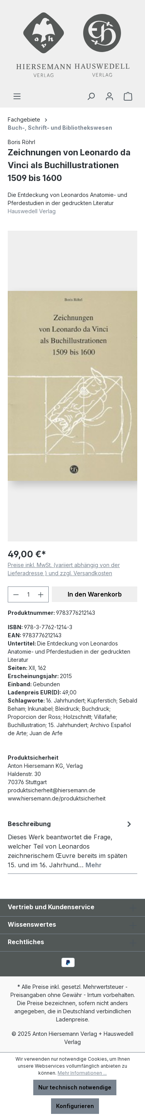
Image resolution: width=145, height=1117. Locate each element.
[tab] (70, 844)
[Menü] (17, 96)
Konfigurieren (75, 1106)
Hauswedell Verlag (32, 211)
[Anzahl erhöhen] (41, 594)
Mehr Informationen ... (82, 1073)
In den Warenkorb (95, 594)
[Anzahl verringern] (16, 594)
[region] (72, 386)
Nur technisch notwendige (74, 1087)
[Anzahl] (28, 594)
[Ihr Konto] (109, 96)
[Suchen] (91, 96)
